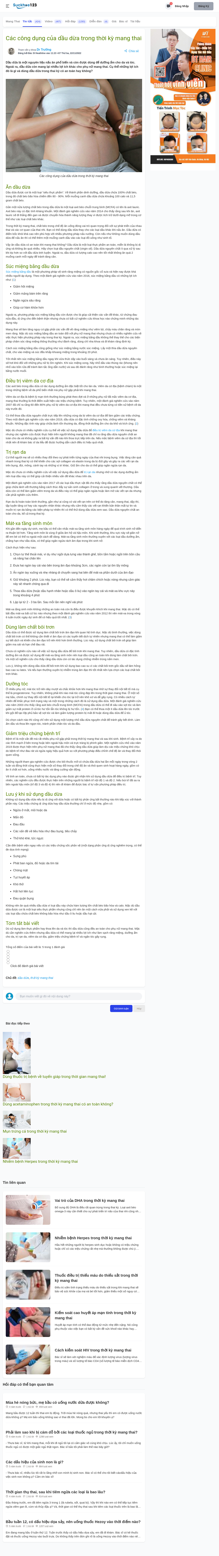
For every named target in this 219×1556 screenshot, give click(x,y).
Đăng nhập (182, 6)
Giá (114, 21)
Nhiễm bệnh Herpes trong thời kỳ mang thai (40, 1161)
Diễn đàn (99, 21)
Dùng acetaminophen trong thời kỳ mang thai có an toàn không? (58, 1104)
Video (53, 21)
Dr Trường (44, 49)
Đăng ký (203, 6)
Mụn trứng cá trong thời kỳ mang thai (35, 1131)
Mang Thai (13, 21)
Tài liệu (135, 21)
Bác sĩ (123, 21)
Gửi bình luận (121, 1008)
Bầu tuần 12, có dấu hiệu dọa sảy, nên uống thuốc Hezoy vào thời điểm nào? (73, 1522)
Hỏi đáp (76, 21)
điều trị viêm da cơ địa (106, 430)
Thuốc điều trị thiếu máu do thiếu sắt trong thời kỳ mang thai (96, 1278)
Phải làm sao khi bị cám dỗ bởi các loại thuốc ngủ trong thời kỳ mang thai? (71, 1432)
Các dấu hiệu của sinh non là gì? (35, 1462)
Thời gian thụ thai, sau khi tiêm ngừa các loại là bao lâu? (55, 1492)
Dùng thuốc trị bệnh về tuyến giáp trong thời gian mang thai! (54, 1076)
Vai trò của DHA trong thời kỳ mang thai (90, 1200)
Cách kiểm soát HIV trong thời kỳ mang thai (93, 1350)
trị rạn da (89, 472)
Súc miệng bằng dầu (18, 271)
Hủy (139, 1008)
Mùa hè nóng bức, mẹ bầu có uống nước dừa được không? (57, 1402)
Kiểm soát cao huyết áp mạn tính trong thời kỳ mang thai (95, 1315)
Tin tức (32, 21)
